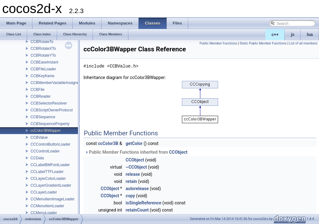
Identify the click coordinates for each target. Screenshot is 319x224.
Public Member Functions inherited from (136, 152)
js (292, 34)
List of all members (303, 43)
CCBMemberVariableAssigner (55, 83)
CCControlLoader (45, 151)
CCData (37, 158)
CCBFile (38, 89)
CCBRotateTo (42, 42)
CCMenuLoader (44, 213)
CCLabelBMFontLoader (50, 165)
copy (130, 195)
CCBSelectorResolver (49, 103)
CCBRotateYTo (43, 55)
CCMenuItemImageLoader (52, 199)
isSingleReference (143, 202)
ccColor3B (108, 143)
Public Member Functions (218, 43)
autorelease (137, 188)
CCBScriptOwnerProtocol (52, 110)
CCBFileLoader (43, 69)
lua (310, 34)
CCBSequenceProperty (50, 124)
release (133, 174)
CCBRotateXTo (43, 48)
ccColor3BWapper (46, 130)
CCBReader (41, 96)
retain (131, 181)
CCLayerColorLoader (48, 178)
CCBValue (39, 137)
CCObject (178, 152)
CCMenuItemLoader (47, 206)
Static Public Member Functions (263, 43)
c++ (275, 34)
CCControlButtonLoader (50, 144)
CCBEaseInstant (44, 62)
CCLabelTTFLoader (47, 172)
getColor (134, 143)
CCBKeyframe (43, 76)
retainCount (137, 210)
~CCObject (136, 167)
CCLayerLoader (44, 192)
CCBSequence (43, 117)
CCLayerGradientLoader (51, 185)
